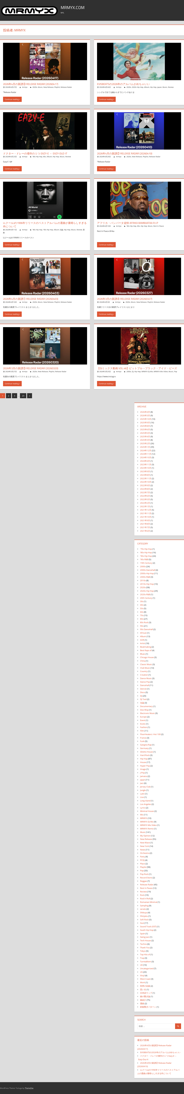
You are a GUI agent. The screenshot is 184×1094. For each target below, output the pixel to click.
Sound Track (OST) (148, 926)
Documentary (146, 706)
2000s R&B (145, 577)
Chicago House (147, 657)
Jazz (142, 783)
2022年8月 (145, 489)
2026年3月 (145, 415)
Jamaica (143, 776)
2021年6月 (145, 530)
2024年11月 (145, 454)
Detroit (143, 688)
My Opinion (145, 835)
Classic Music (146, 664)
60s (141, 612)
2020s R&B (145, 594)
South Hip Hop (146, 930)
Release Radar (66, 87)
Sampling (144, 905)
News (142, 849)
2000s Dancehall (147, 570)
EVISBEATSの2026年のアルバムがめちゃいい (123, 84)
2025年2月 (145, 443)
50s (141, 608)
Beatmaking (145, 646)
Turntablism (145, 961)
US (141, 972)
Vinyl (142, 975)
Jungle (143, 790)
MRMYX (143, 818)
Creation (144, 674)
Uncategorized (146, 968)
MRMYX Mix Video (161, 371)
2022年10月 (145, 481)
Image (143, 769)
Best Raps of (145, 650)
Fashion (143, 727)
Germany (144, 748)
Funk (142, 741)
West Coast (145, 979)
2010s (143, 580)
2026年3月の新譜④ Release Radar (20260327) (124, 299)
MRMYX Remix (147, 828)
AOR (142, 640)
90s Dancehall (146, 629)
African (143, 632)
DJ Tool (143, 699)
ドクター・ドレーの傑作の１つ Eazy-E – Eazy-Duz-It (35, 153)
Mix (141, 814)
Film (142, 730)
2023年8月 (145, 475)
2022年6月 (145, 495)
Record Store (146, 877)
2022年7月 (145, 492)
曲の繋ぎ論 (145, 996)
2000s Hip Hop (147, 573)
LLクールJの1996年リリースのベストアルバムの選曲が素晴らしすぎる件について (45, 225)
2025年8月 (145, 426)
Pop (175, 371)
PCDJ (142, 860)
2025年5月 (145, 433)
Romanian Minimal (148, 902)
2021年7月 (145, 527)
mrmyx (24, 87)
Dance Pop (145, 681)
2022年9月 (145, 485)
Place (142, 863)
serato (143, 909)
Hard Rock (145, 755)
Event (142, 720)
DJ (133, 371)
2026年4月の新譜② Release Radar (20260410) (124, 153)
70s (141, 615)
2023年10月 (145, 468)
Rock (142, 895)
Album (146, 87)
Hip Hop (153, 87)
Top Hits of (145, 954)
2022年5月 (145, 499)
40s (141, 605)
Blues (142, 654)
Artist (142, 643)
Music (40, 87)
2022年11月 (145, 478)
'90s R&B (144, 559)
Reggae (143, 881)
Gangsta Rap (145, 744)
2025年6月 (145, 429)
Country (144, 671)
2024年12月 (145, 450)
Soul (142, 923)
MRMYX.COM (72, 7)
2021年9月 (145, 520)
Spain (142, 933)
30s (141, 601)
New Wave (145, 842)
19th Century (146, 563)
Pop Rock (144, 874)
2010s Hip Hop (147, 584)
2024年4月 (145, 461)
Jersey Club (145, 786)
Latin (142, 793)
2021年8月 (145, 523)
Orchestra (144, 853)
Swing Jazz (144, 937)
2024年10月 (145, 457)
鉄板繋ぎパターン (148, 1007)
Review (171, 87)
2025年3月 (145, 440)
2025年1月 (145, 447)
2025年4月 (145, 436)
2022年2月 (145, 503)
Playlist (57, 87)
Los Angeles (145, 804)
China (142, 660)
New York (144, 846)
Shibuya (143, 912)
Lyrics (142, 807)
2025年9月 (145, 422)
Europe (143, 716)
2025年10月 (145, 419)
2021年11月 (145, 513)
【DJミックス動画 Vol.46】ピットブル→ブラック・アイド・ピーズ (137, 368)
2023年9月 (145, 471)
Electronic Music (147, 713)
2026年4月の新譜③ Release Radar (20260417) (30, 84)
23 (23, 395)
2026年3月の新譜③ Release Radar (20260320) (30, 368)
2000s (128, 371)
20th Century (146, 598)
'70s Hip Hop (146, 549)
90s (141, 626)
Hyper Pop (145, 765)
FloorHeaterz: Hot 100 (150, 734)
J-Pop (142, 772)
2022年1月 (145, 506)
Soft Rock (144, 919)
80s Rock (144, 622)
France (143, 737)
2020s (35, 87)
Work (142, 982)
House (143, 762)
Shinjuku (144, 916)
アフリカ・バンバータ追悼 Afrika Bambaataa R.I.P (127, 223)
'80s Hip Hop (37, 156)
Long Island (145, 800)
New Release (48, 87)
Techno (143, 944)
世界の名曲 (145, 986)
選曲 (142, 1003)
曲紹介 (143, 1000)
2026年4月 (145, 412)
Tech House (145, 940)
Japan (159, 87)
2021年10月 (145, 517)
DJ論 (61, 230)
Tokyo (143, 951)
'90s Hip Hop (48, 230)
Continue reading (12, 99)
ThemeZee (29, 1088)
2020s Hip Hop (137, 87)
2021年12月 (145, 509)
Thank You (145, 947)
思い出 (143, 989)
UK (141, 965)
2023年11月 (145, 464)
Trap (142, 958)
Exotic (143, 723)
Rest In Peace (158, 226)
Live (142, 797)
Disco (142, 692)
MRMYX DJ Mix (147, 371)
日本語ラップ (146, 993)
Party (142, 856)
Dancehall (144, 685)
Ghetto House (146, 751)
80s (44, 156)
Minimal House (147, 811)
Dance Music (146, 678)
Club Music (145, 668)
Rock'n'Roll (145, 898)
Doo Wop (144, 709)
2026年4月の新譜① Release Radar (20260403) (30, 299)
